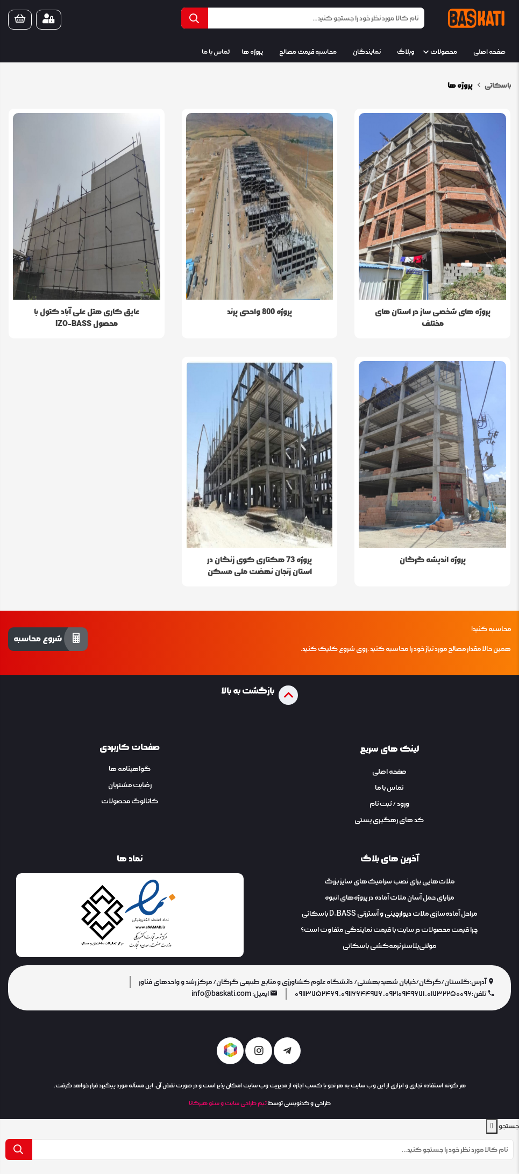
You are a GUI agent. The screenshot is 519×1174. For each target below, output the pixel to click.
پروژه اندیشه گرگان (433, 560)
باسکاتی (497, 85)
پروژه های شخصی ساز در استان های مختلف (432, 318)
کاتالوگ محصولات (129, 801)
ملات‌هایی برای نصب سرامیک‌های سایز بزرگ (389, 881)
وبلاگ (405, 51)
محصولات (443, 51)
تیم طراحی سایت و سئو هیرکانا (228, 1103)
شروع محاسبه (47, 638)
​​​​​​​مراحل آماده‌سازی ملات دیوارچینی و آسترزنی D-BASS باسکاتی (389, 913)
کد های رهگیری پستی (389, 820)
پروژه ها (252, 51)
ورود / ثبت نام (389, 804)
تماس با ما (216, 51)
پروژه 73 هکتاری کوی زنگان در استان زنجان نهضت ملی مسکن (259, 566)
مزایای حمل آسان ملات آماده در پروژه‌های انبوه (389, 897)
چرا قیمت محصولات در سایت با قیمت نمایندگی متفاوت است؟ (389, 930)
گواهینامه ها (130, 769)
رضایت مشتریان (130, 785)
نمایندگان (367, 51)
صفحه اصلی (489, 51)
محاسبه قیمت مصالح (308, 51)
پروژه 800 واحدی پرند (259, 312)
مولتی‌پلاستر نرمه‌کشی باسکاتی (389, 946)
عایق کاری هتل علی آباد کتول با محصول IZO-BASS (86, 318)
